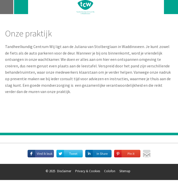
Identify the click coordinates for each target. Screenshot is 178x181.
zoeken (171, 7)
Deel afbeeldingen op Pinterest (127, 153)
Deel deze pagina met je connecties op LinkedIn (98, 153)
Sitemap (124, 171)
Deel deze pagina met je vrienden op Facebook (40, 153)
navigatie (7, 7)
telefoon (21, 7)
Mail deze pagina (146, 153)
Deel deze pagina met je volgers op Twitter (69, 153)
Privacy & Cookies (87, 171)
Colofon (109, 171)
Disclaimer (64, 171)
